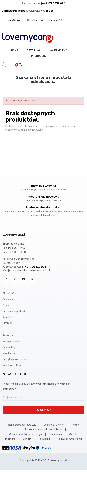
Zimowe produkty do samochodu (43, 429)
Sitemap (7, 323)
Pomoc (75, 425)
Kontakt (7, 317)
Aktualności (9, 293)
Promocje (8, 335)
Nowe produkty (11, 341)
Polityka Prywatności (70, 439)
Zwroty (27, 439)
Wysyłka (73, 434)
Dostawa (8, 299)
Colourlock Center (54, 425)
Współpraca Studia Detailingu (25, 434)
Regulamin (45, 439)
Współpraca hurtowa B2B (22, 425)
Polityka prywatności (15, 359)
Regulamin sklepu (12, 365)
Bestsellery (9, 347)
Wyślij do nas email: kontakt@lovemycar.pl (26, 270)
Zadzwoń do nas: (31, 3)
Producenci (55, 434)
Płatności (10, 439)
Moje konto (9, 353)
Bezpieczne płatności (15, 311)
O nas (6, 305)
